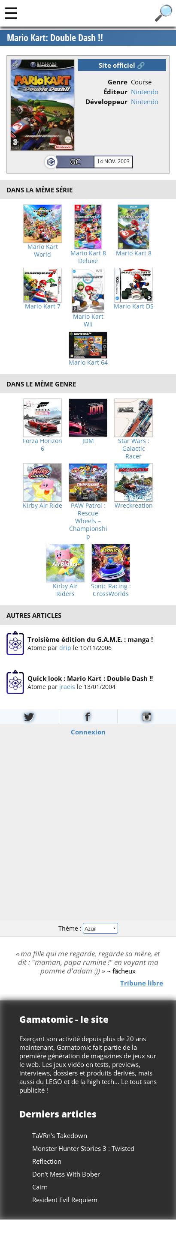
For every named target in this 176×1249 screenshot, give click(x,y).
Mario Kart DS (134, 306)
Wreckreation (134, 505)
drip (65, 648)
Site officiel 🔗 (122, 65)
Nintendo (144, 91)
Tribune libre (141, 983)
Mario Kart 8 (134, 253)
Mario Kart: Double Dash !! (55, 37)
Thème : (88, 928)
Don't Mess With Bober (66, 1174)
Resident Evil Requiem (64, 1199)
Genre (117, 82)
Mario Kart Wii (88, 320)
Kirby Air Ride (42, 505)
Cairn (40, 1187)
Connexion (88, 732)
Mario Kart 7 (43, 306)
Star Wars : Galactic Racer (133, 448)
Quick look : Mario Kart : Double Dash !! (90, 678)
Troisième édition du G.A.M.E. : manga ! (90, 639)
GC (75, 161)
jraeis (67, 687)
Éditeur (115, 91)
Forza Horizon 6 (42, 444)
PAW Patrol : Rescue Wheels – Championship (88, 521)
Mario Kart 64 (88, 362)
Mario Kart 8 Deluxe (88, 257)
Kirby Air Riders (65, 590)
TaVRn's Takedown (59, 1135)
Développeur (106, 101)
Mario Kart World (42, 250)
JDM (88, 441)
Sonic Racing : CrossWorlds (111, 590)
